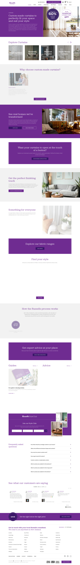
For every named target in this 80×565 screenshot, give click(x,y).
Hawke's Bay (58, 535)
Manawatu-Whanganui (44, 537)
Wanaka (57, 549)
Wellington (10, 551)
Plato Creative (26, 562)
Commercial (29, 556)
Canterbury (58, 532)
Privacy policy (11, 560)
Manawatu (26, 537)
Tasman (25, 546)
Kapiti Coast (11, 537)
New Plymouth (58, 539)
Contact (24, 556)
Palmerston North (43, 542)
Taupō (41, 546)
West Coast (26, 551)
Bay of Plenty (26, 532)
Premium (26, 218)
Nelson (41, 539)
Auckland (10, 532)
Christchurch (26, 535)
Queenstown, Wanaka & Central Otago (15, 544)
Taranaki (10, 546)
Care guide (33, 560)
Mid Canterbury (11, 539)
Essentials (11, 218)
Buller (41, 532)
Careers (18, 556)
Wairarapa (41, 549)
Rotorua (25, 544)
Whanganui (42, 551)
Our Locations (12, 556)
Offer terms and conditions (26, 560)
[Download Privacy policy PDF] (13, 560)
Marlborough (58, 537)
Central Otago (11, 535)
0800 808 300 (41, 2)
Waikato (25, 549)
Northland (10, 542)
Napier (25, 539)
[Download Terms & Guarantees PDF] (21, 560)
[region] (40, 496)
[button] (51, 444)
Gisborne (41, 535)
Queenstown (58, 542)
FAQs (35, 556)
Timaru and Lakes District (13, 549)
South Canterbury (43, 544)
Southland (57, 544)
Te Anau (57, 546)
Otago (25, 542)
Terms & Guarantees (17, 560)
